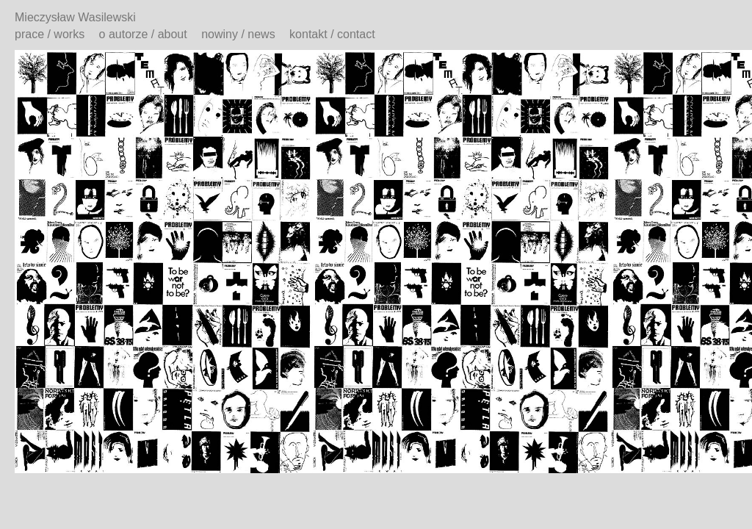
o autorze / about (143, 34)
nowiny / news (238, 34)
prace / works (49, 34)
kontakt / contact (332, 34)
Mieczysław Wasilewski (75, 17)
